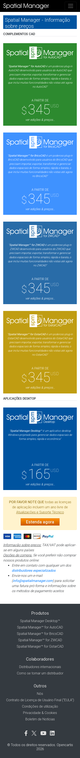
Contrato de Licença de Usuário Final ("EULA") (40, 700)
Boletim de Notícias (40, 719)
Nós (40, 694)
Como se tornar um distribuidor (40, 673)
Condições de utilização (40, 706)
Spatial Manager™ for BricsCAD (40, 634)
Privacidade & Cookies (40, 713)
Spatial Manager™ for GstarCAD (40, 646)
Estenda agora (40, 521)
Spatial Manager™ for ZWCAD (40, 640)
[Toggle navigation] (71, 6)
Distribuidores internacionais (40, 667)
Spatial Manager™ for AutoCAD (40, 627)
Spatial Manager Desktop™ (40, 621)
